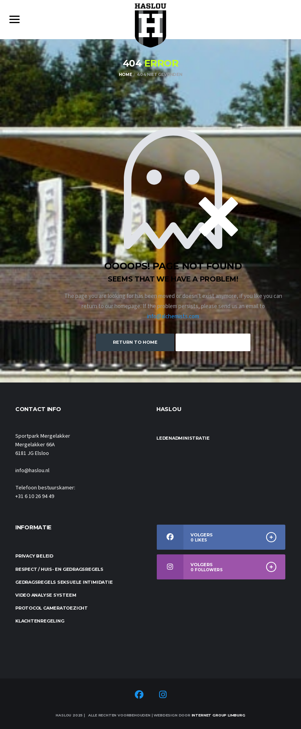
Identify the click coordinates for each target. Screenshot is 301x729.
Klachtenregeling (39, 621)
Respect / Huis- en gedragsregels (59, 569)
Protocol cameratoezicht (51, 608)
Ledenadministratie (183, 438)
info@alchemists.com (173, 316)
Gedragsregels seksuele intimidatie (64, 582)
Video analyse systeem (45, 595)
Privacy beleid (34, 556)
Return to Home (135, 342)
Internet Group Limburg (218, 715)
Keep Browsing (213, 342)
